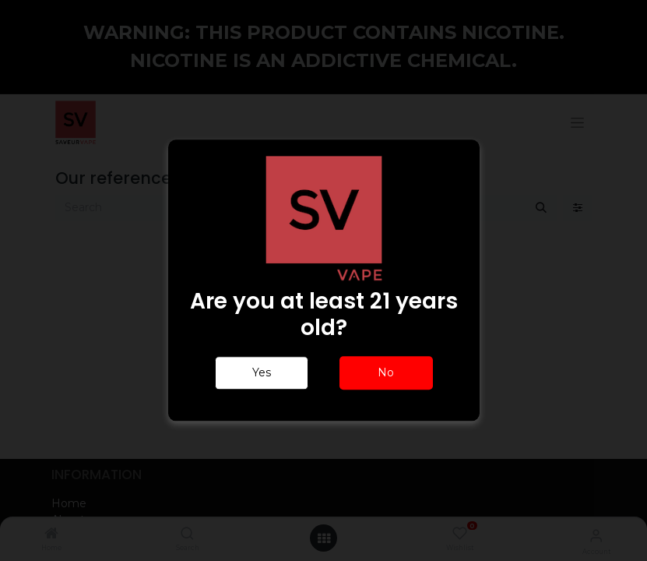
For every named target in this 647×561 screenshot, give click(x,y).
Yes (261, 373)
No (386, 373)
